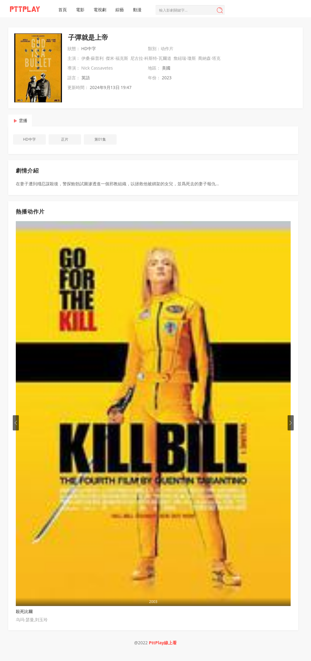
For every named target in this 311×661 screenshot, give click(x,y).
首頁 (62, 9)
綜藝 (119, 9)
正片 (64, 139)
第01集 (100, 139)
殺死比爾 (24, 611)
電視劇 (100, 9)
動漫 (137, 9)
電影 (80, 9)
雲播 (23, 120)
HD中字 (29, 139)
